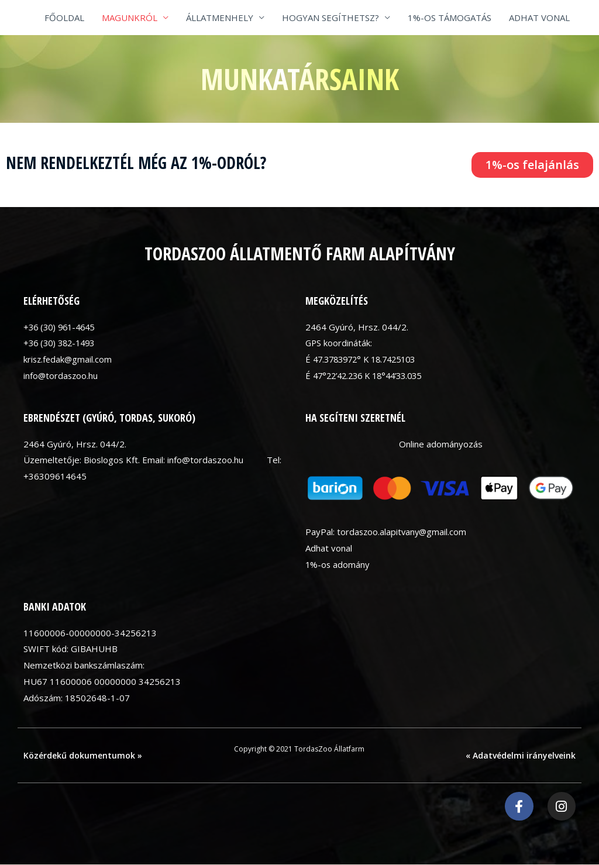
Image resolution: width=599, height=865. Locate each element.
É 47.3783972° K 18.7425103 (365, 359)
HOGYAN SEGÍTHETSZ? (330, 17)
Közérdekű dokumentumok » (82, 755)
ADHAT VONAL (539, 17)
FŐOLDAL (64, 17)
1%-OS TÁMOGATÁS (449, 17)
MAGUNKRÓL (129, 17)
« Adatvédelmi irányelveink (521, 755)
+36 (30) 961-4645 (62, 327)
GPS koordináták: (339, 343)
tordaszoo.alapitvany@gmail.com (403, 531)
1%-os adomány (338, 564)
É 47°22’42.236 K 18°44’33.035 (369, 375)
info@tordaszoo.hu (61, 375)
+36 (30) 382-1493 (62, 343)
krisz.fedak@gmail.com (68, 359)
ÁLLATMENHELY (219, 17)
